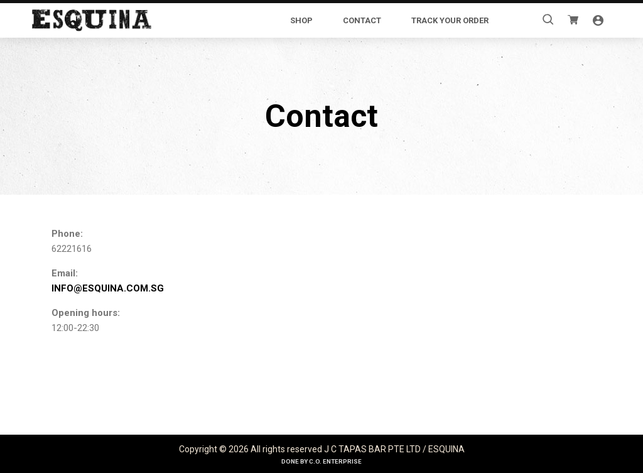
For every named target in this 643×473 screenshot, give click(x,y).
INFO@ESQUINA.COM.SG (107, 288)
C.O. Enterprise (335, 461)
